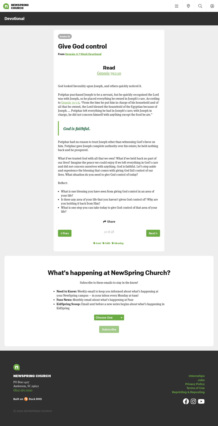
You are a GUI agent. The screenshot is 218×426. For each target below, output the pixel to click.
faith (106, 242)
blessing (117, 242)
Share (109, 221)
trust (97, 242)
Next (152, 233)
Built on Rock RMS (27, 398)
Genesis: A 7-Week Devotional (83, 54)
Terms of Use (195, 387)
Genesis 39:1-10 (109, 73)
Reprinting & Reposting (188, 391)
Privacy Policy (195, 383)
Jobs (201, 379)
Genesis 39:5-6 (70, 103)
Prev (65, 233)
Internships (197, 375)
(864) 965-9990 (22, 390)
